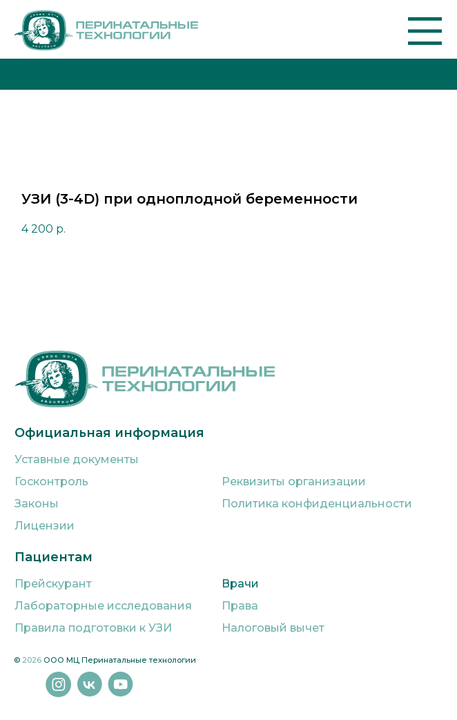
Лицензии (44, 525)
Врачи (240, 583)
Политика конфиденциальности (317, 503)
